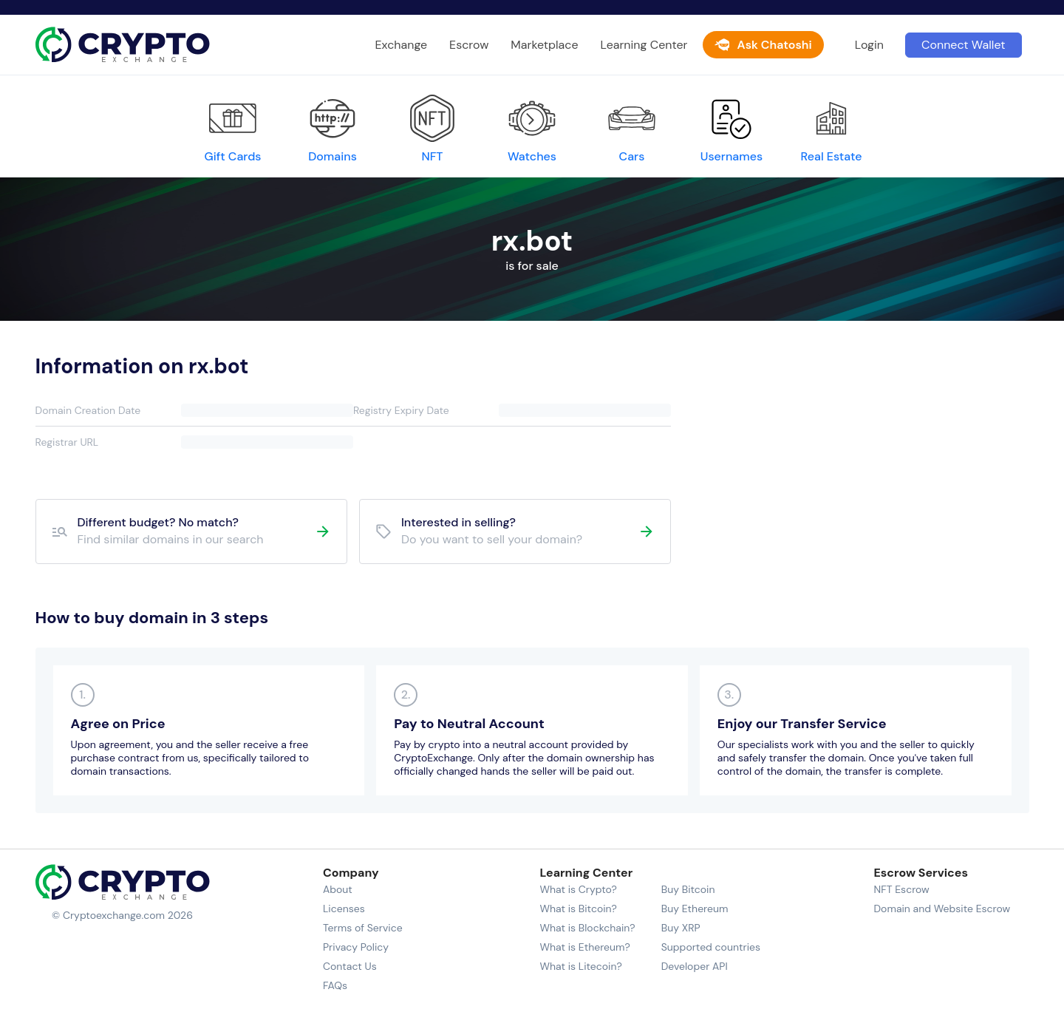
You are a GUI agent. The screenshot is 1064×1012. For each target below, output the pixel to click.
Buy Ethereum (695, 908)
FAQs (335, 985)
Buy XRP (680, 927)
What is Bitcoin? (577, 908)
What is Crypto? (577, 889)
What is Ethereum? (584, 947)
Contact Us (350, 966)
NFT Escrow (901, 889)
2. (406, 694)
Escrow (468, 44)
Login (869, 44)
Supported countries (710, 947)
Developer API (694, 966)
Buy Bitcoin (688, 889)
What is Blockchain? (587, 927)
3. (729, 694)
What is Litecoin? (580, 966)
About (337, 889)
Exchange (401, 44)
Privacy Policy (356, 947)
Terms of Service (363, 927)
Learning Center (644, 44)
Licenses (344, 908)
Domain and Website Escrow (941, 908)
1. (82, 694)
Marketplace (544, 44)
